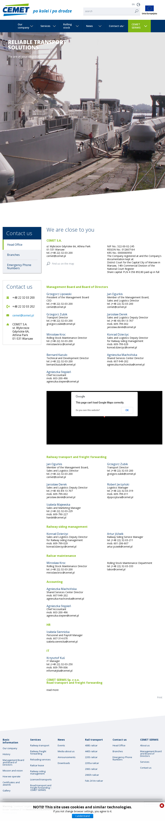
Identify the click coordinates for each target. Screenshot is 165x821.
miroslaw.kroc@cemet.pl (61, 344)
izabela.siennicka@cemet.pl (62, 641)
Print (159, 697)
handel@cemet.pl (56, 517)
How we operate (11, 776)
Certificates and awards (11, 783)
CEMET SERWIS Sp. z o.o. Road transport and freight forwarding (74, 681)
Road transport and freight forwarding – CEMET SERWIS (41, 787)
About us (145, 745)
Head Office (14, 245)
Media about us (66, 751)
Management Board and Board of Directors (13, 762)
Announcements (66, 757)
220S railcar (91, 757)
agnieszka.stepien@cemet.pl (63, 381)
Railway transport (39, 745)
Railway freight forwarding (38, 752)
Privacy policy (10, 813)
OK (127, 410)
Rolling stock (67, 26)
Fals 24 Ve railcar (94, 781)
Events (61, 745)
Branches (13, 255)
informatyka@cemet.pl (59, 670)
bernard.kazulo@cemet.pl (61, 364)
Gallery (6, 790)
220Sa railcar (92, 763)
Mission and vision (13, 770)
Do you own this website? (88, 410)
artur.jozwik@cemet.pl (119, 546)
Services (45, 26)
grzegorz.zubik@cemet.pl (61, 324)
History (6, 754)
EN (133, 4)
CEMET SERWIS (136, 26)
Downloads (64, 763)
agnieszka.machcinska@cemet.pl (126, 364)
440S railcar (91, 751)
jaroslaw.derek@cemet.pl (121, 327)
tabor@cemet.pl (116, 569)
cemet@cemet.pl (23, 315)
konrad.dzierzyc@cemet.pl (122, 347)
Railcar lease (37, 765)
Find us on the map (63, 263)
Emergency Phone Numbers (19, 266)
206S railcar (91, 769)
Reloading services (40, 759)
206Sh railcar (92, 775)
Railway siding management (37, 772)
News (89, 26)
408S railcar (91, 745)
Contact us (116, 26)
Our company (23, 26)
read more (53, 690)
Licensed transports (41, 779)
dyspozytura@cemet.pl (120, 497)
